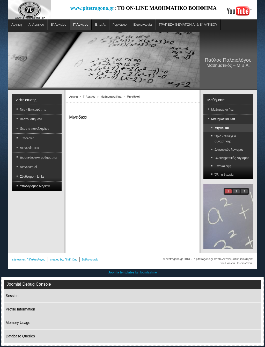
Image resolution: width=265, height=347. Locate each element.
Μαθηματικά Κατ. (111, 96)
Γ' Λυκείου (89, 96)
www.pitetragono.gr (92, 8)
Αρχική (73, 96)
